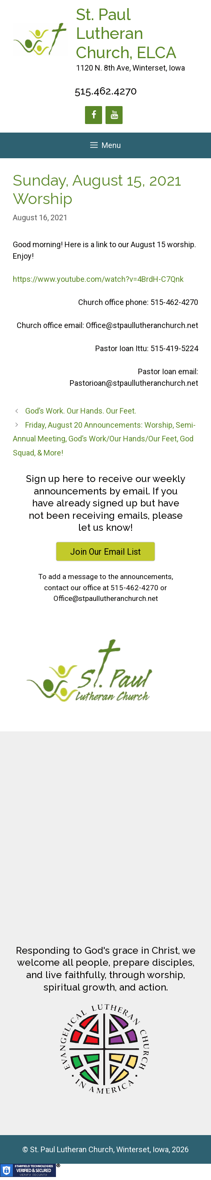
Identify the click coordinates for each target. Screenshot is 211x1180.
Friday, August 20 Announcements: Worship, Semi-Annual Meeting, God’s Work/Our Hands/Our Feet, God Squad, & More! (104, 438)
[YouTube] (114, 115)
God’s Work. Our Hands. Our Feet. (80, 410)
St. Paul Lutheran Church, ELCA (126, 33)
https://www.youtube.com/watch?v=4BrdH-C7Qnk (98, 279)
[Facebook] (93, 115)
